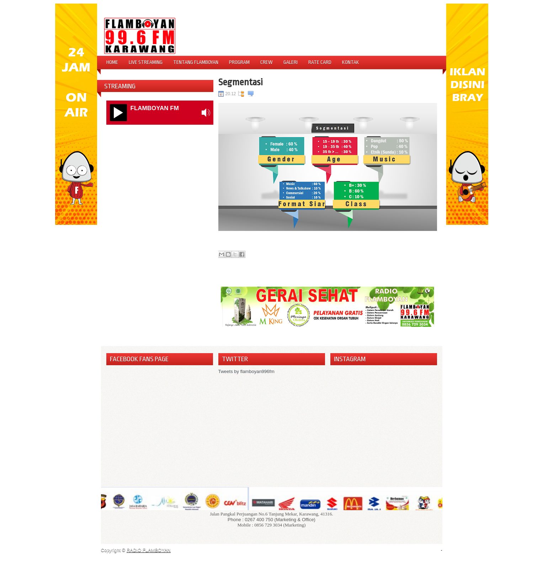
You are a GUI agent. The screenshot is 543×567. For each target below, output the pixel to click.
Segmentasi (240, 82)
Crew (266, 62)
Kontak (350, 62)
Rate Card (319, 62)
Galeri (290, 62)
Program (239, 62)
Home (112, 62)
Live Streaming (146, 62)
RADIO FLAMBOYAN (149, 550)
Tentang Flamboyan (195, 62)
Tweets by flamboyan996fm (246, 371)
